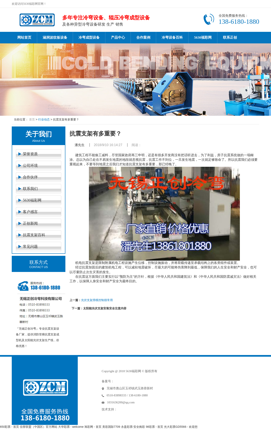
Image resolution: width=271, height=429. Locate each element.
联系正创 (230, 37)
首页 (32, 119)
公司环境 (30, 165)
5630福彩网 (203, 37)
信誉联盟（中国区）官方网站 (38, 426)
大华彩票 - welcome (71, 426)
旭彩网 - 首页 (92, 426)
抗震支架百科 (34, 235)
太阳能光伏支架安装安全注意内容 (104, 308)
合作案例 (143, 37)
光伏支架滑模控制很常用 (97, 300)
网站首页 (24, 37)
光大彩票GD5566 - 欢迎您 (181, 426)
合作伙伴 (30, 177)
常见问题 (30, 246)
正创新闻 (30, 223)
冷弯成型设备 (89, 37)
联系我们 (30, 189)
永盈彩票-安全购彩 (133, 426)
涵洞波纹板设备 (55, 37)
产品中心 (118, 37)
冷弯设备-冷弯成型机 (37, 20)
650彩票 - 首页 (9, 426)
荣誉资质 (30, 154)
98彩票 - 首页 (154, 426)
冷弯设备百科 (172, 37)
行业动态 (44, 119)
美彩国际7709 (111, 426)
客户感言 (30, 212)
